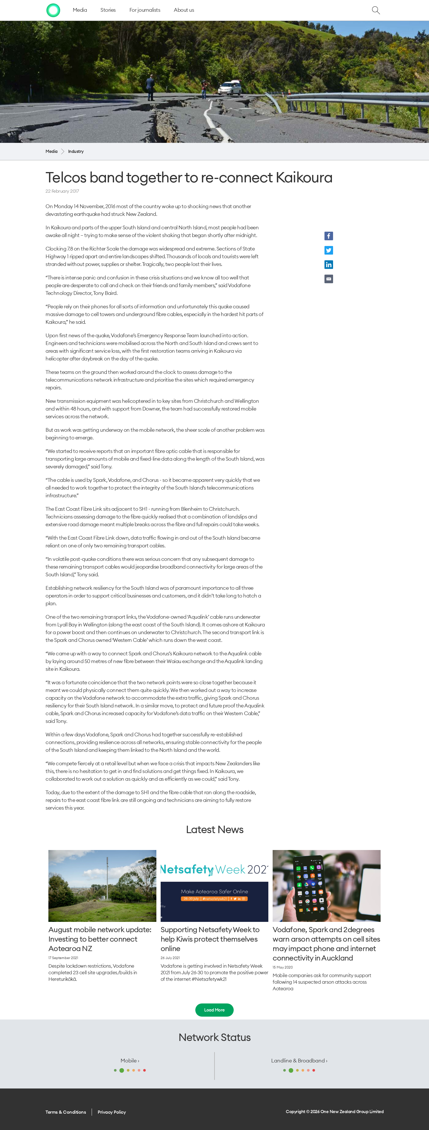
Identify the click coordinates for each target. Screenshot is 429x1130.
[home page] (53, 10)
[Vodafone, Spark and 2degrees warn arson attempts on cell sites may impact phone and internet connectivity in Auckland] (327, 886)
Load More (214, 1010)
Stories (108, 10)
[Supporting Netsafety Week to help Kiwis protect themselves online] (215, 886)
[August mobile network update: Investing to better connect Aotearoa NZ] (102, 886)
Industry (76, 151)
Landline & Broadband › (299, 1060)
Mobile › (130, 1060)
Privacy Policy (112, 1112)
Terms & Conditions (66, 1112)
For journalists (144, 10)
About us (184, 10)
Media (80, 10)
